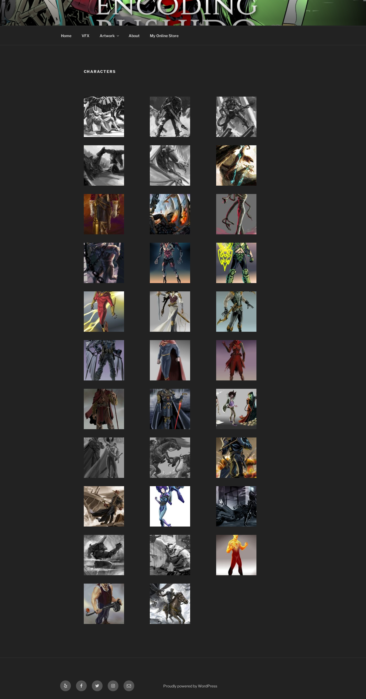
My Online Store (164, 35)
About (134, 35)
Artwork (110, 35)
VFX (85, 35)
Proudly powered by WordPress (190, 686)
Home (66, 35)
